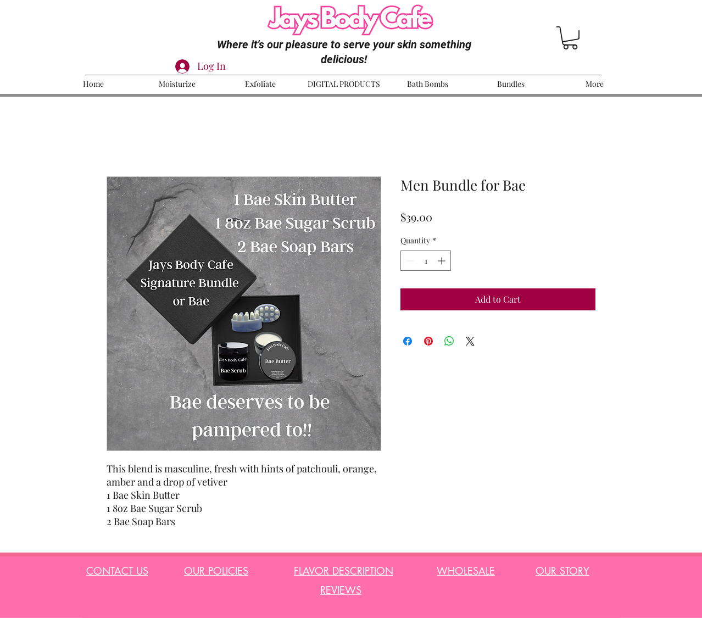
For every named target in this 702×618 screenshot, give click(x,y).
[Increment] (442, 260)
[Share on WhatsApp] (449, 341)
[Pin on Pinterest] (428, 341)
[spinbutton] (426, 260)
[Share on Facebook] (407, 341)
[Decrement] (409, 260)
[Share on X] (470, 341)
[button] (570, 37)
